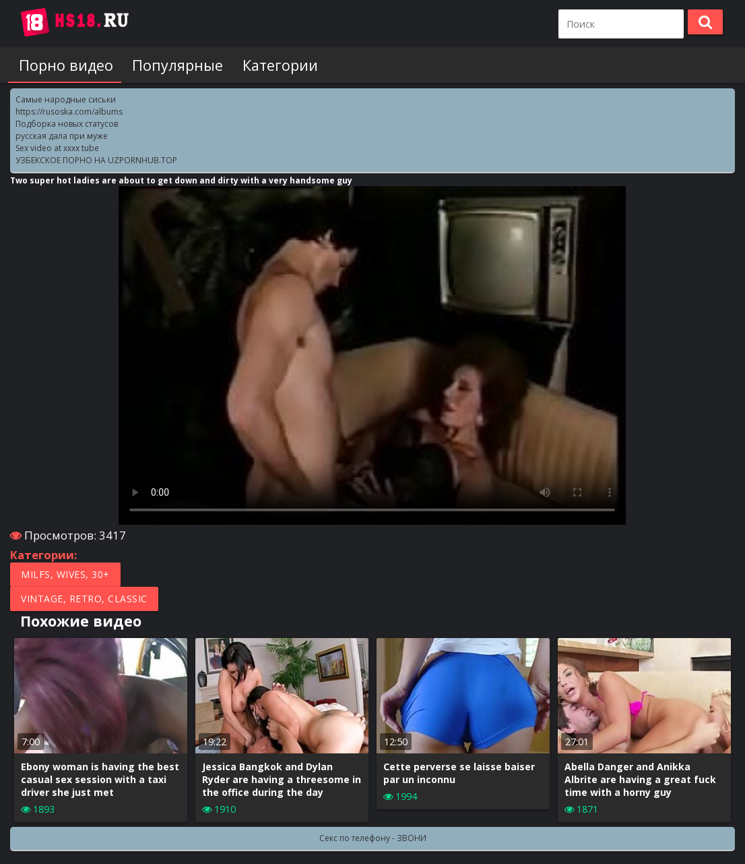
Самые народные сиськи (65, 99)
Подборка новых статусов (66, 123)
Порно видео (63, 65)
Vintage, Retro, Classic (84, 598)
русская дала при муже (61, 136)
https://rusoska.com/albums (69, 111)
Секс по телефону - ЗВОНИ (372, 838)
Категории (271, 65)
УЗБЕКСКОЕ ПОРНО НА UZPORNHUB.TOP (96, 160)
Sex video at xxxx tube (57, 148)
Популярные (172, 65)
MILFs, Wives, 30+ (65, 574)
